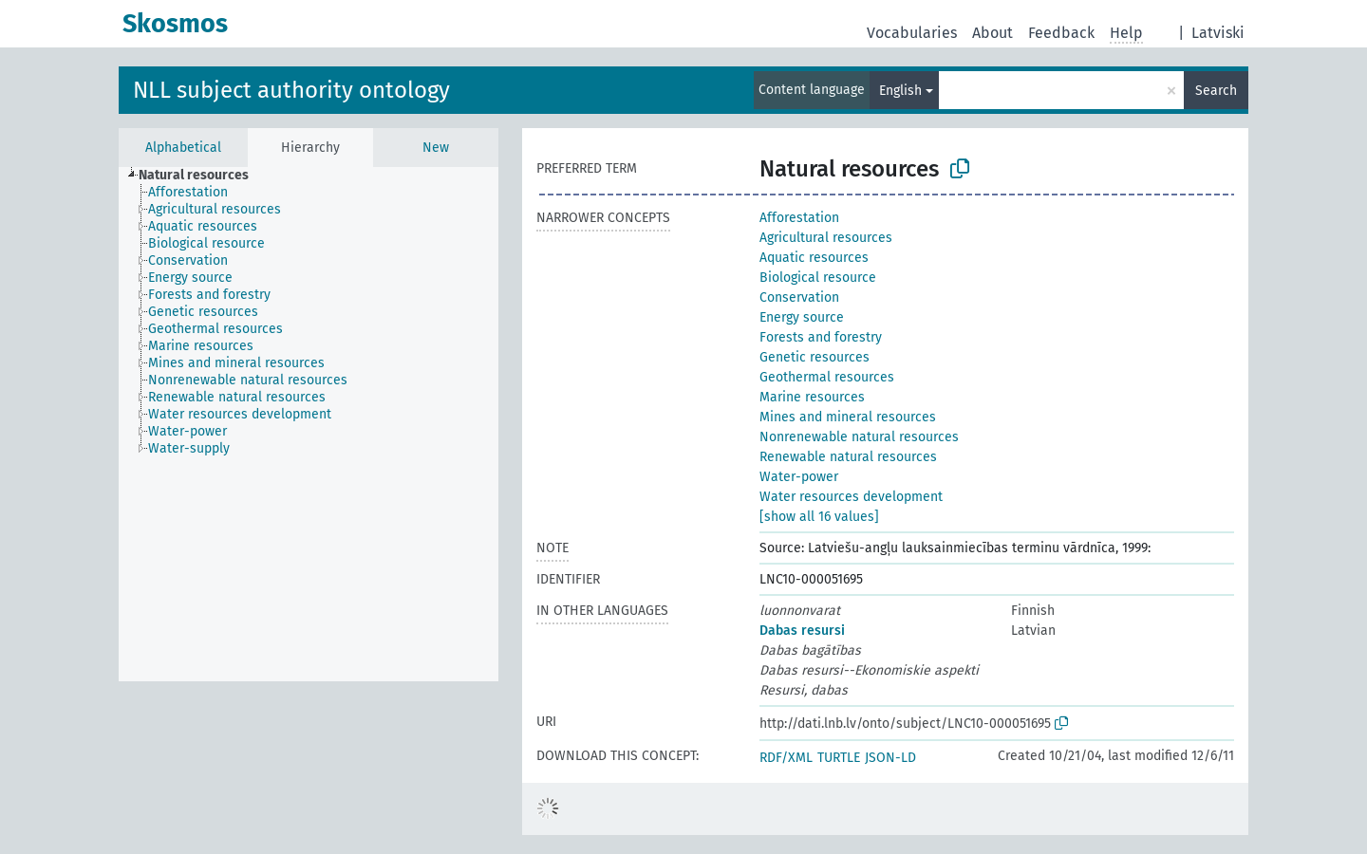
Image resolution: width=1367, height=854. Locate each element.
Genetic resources (814, 357)
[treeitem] (202, 175)
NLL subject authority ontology (291, 90)
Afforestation (799, 218)
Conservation (799, 297)
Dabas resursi (802, 630)
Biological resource (817, 277)
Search (1216, 91)
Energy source (801, 317)
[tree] (308, 424)
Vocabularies (912, 33)
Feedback (1061, 33)
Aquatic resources (814, 258)
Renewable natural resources (848, 457)
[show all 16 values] (819, 517)
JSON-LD (890, 758)
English (900, 91)
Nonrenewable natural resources (859, 437)
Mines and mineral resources (847, 417)
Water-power (798, 477)
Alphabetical (183, 147)
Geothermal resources (826, 377)
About (992, 33)
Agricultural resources (825, 238)
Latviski (1218, 33)
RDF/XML (786, 758)
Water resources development (851, 497)
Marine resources (812, 397)
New (435, 147)
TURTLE (838, 758)
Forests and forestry (820, 337)
